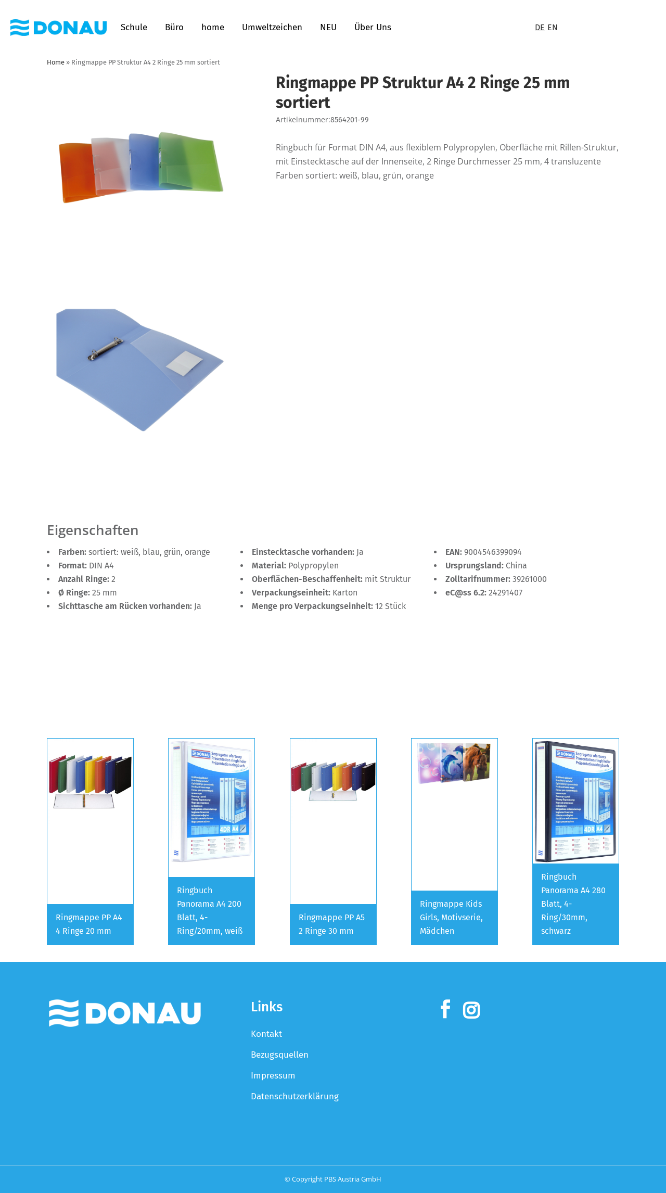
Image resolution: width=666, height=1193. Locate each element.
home (212, 27)
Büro (174, 27)
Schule (134, 27)
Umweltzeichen (272, 27)
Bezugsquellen (280, 1054)
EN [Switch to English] (552, 27)
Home (56, 62)
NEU (328, 27)
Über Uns (372, 27)
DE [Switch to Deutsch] (540, 27)
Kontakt (266, 1034)
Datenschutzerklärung (295, 1096)
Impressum (273, 1075)
